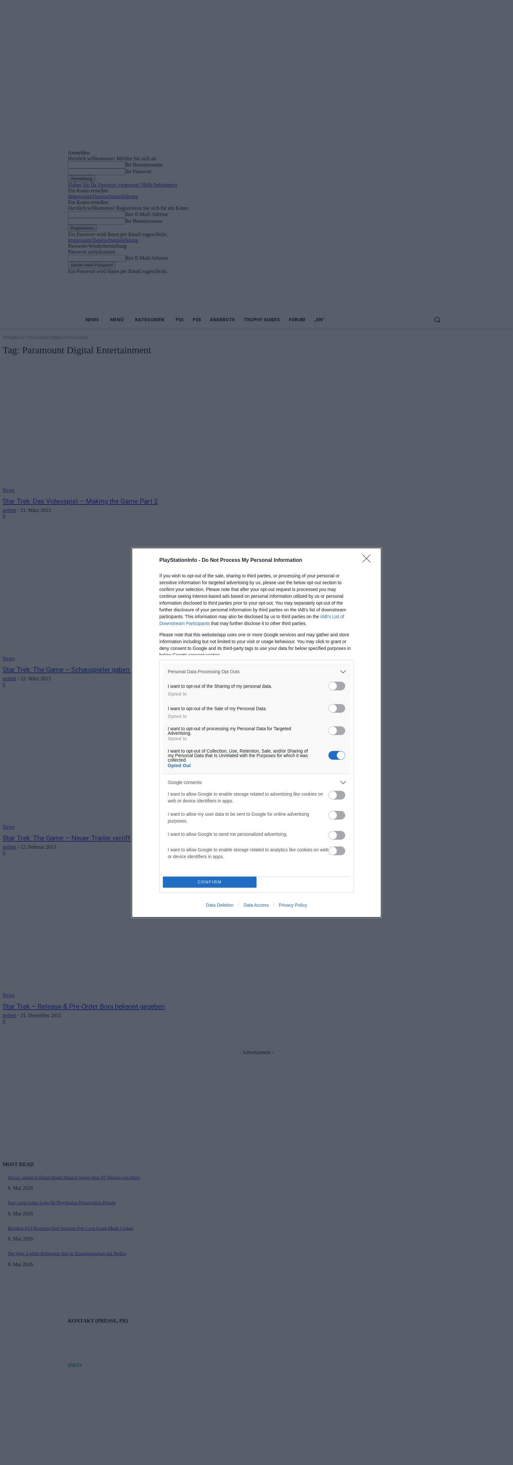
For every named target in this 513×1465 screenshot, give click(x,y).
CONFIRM (210, 882)
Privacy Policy (293, 905)
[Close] (368, 560)
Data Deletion (220, 905)
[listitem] (256, 671)
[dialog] (256, 732)
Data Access (256, 905)
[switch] (336, 686)
